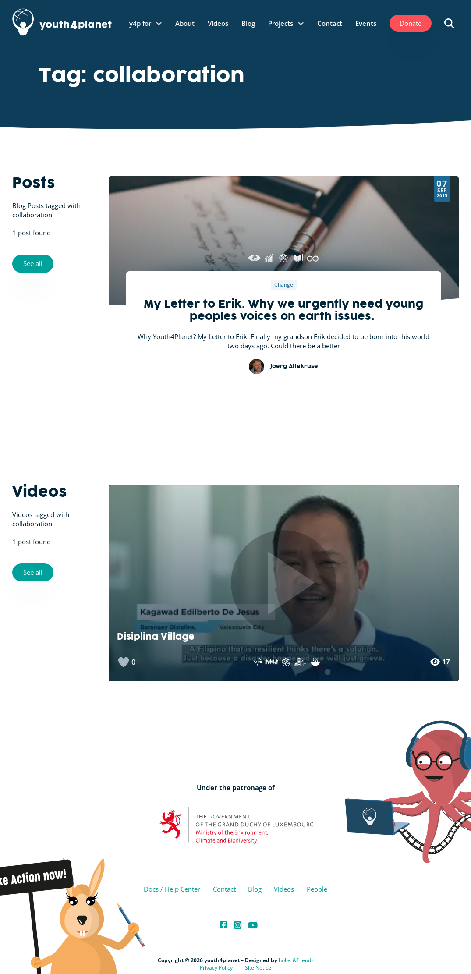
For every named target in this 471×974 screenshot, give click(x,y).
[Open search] (449, 23)
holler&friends (296, 960)
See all (32, 263)
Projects (280, 23)
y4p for (140, 23)
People (317, 889)
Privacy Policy (216, 967)
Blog (248, 23)
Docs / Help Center (172, 889)
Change (283, 285)
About (185, 23)
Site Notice (258, 967)
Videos (218, 23)
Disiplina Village (156, 638)
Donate (410, 23)
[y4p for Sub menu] (159, 23)
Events (365, 23)
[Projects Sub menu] (300, 23)
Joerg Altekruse (294, 366)
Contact (329, 23)
